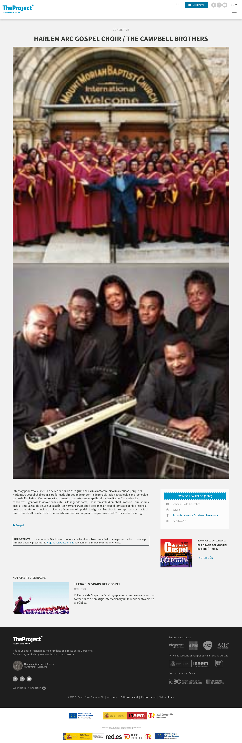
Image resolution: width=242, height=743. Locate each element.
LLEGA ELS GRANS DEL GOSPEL (97, 584)
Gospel (18, 525)
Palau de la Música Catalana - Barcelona (195, 515)
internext (170, 697)
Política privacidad (129, 697)
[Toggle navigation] (234, 12)
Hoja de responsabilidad (60, 542)
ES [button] (233, 5)
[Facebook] (214, 5)
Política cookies (148, 697)
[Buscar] (177, 4)
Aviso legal (112, 697)
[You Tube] (224, 5)
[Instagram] (219, 5)
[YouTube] (29, 678)
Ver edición (206, 557)
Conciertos (121, 30)
